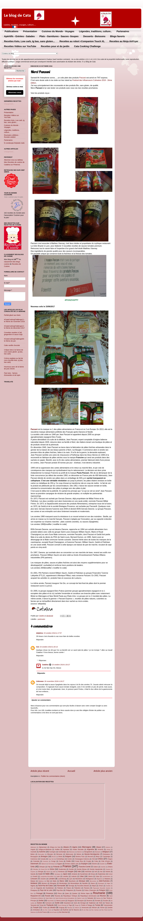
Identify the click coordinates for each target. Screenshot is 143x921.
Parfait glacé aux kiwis (12, 315)
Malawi (33, 881)
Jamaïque (57, 874)
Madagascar (90, 879)
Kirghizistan (102, 874)
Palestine (77, 888)
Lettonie (74, 876)
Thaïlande (50, 905)
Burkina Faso (80, 856)
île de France (42, 912)
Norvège (71, 886)
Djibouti (43, 863)
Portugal (39, 893)
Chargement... (9, 104)
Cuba (96, 861)
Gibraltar (35, 869)
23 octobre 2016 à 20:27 (61, 665)
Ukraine (53, 907)
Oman (101, 886)
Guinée (71, 869)
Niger (108, 883)
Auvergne (52, 852)
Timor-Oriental (62, 905)
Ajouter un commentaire (41, 700)
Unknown (40, 681)
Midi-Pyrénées (104, 881)
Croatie (88, 861)
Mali (48, 881)
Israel (40, 874)
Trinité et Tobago (86, 905)
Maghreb (99, 878)
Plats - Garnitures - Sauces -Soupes (59, 36)
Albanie (66, 847)
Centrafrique (60, 859)
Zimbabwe (36, 910)
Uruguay (61, 907)
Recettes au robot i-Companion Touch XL (82, 41)
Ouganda (39, 888)
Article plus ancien (103, 771)
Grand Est (44, 869)
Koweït (35, 876)
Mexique (82, 881)
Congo (53, 861)
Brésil (60, 856)
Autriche (42, 852)
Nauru (93, 883)
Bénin (98, 856)
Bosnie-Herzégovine (92, 854)
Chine (100, 859)
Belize (33, 854)
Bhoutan (50, 854)
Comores (45, 861)
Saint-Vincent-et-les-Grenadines (64, 898)
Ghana (110, 867)
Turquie (35, 907)
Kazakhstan (84, 874)
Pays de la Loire (46, 890)
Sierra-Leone (60, 900)
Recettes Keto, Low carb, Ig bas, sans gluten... (29, 41)
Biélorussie (69, 854)
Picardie (78, 890)
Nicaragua (101, 883)
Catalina (45, 665)
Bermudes (41, 854)
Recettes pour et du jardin (55, 46)
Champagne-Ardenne (82, 859)
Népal (94, 886)
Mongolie (53, 883)
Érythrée (66, 910)
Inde (79, 871)
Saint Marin (49, 898)
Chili (93, 859)
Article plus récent (40, 771)
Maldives (41, 881)
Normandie (61, 886)
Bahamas (72, 852)
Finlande (56, 867)
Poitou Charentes (90, 890)
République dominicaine (88, 896)
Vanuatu (69, 907)
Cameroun (34, 859)
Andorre (108, 847)
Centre (69, 859)
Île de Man (85, 910)
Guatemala (62, 869)
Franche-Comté (84, 867)
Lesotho (65, 876)
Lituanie (43, 879)
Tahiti (100, 903)
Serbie (41, 900)
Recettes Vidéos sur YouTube (20, 46)
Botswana (106, 854)
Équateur (57, 910)
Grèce (52, 869)
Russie (47, 896)
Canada (43, 859)
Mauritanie (72, 881)
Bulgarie (68, 856)
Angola (33, 849)
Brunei (54, 856)
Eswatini (102, 863)
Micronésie (93, 881)
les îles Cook (47, 910)
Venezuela (85, 907)
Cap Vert (51, 859)
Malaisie (107, 879)
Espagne (84, 864)
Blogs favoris (117, 36)
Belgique (106, 852)
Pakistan (60, 888)
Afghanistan (43, 847)
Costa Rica (79, 861)
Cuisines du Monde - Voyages (58, 31)
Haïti (54, 871)
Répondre (39, 640)
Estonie (94, 864)
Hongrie (70, 871)
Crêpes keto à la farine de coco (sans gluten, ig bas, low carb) (13, 352)
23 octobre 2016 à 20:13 (49, 647)
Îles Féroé (104, 910)
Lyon (70, 879)
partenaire (41, 619)
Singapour (71, 900)
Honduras (61, 871)
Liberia (90, 876)
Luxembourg (62, 879)
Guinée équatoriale (96, 869)
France (67, 866)
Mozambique (74, 883)
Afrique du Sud (55, 847)
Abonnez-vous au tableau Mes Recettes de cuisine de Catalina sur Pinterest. (14, 162)
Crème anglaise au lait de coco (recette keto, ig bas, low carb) (13, 360)
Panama (86, 888)
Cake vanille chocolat (12, 345)
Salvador (90, 898)
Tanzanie (34, 905)
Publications (11, 31)
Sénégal (83, 903)
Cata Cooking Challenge (87, 46)
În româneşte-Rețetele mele (14, 143)
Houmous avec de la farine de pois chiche (14, 368)
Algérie (74, 847)
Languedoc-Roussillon (47, 876)
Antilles (57, 849)
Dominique (51, 863)
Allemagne (86, 847)
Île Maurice (75, 910)
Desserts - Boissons (94, 36)
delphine (39, 633)
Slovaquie (80, 900)
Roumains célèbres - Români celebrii (11, 136)
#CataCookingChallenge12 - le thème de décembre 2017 (14, 327)
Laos (58, 876)
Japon (65, 874)
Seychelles (50, 900)
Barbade (97, 852)
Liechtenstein (106, 876)
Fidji (49, 867)
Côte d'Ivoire (105, 861)
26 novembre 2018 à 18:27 (54, 681)
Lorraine (52, 879)
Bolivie (79, 854)
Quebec (74, 893)
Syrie (75, 903)
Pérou (60, 893)
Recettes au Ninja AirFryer (123, 41)
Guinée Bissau (82, 869)
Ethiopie (42, 867)
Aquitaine (66, 849)
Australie (33, 852)
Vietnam (94, 907)
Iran (101, 871)
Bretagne (44, 856)
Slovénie (89, 900)
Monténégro (63, 883)
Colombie (36, 861)
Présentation (30, 31)
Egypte (59, 864)
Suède (57, 903)
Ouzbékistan (50, 888)
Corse (61, 861)
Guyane (33, 871)
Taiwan (107, 903)
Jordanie (74, 874)
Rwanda (57, 896)
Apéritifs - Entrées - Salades (19, 36)
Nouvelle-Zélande (83, 886)
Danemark (34, 864)
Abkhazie (33, 847)
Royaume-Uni (36, 896)
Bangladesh (88, 852)
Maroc (62, 881)
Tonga (76, 905)
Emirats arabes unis (71, 864)
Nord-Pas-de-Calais (45, 886)
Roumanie (99, 893)
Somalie (97, 900)
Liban (82, 876)
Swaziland (67, 903)
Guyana (108, 869)
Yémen (102, 907)
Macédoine (79, 879)
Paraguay (34, 890)
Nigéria (33, 886)
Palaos (68, 888)
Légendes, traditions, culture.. (95, 31)
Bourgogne (34, 856)
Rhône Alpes (85, 893)
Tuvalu (45, 907)
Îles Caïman (95, 910)
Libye (97, 876)
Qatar (67, 893)
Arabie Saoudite (78, 849)
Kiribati (110, 874)
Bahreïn (79, 852)
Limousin (34, 879)
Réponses (42, 660)
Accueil (71, 771)
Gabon (95, 867)
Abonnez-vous (14, 92)
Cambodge (106, 856)
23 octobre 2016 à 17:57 (53, 633)
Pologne (102, 890)
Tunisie (97, 905)
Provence (49, 893)
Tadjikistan (92, 903)
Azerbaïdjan (62, 852)
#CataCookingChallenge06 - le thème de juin (14, 340)
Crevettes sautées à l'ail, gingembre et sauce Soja (13, 333)
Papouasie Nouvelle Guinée (101, 888)
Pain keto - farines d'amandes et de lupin (12, 374)
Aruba (108, 849)
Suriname (48, 903)
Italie (47, 874)
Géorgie (40, 871)
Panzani (82, 78)
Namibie (85, 883)
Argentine (90, 849)
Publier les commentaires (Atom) (53, 776)
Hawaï (48, 871)
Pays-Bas (59, 890)
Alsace (98, 847)
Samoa (98, 898)
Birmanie (59, 854)
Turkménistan (107, 905)
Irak (95, 871)
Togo (70, 905)
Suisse (39, 903)
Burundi (90, 856)
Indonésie (88, 871)
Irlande (108, 871)
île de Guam (53, 912)
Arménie (100, 849)
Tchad (41, 905)
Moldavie (34, 883)
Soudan (105, 900)
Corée (68, 861)
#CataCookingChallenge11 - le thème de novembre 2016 (14, 320)
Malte (54, 881)
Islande (33, 874)
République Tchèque (70, 896)
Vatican (77, 907)
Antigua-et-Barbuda (45, 849)
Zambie (109, 907)
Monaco (44, 883)
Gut (37, 647)
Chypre (110, 859)
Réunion (103, 896)
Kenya (93, 874)
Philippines (69, 890)
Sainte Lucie (81, 898)
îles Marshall (63, 912)
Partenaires (122, 31)
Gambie (103, 866)
